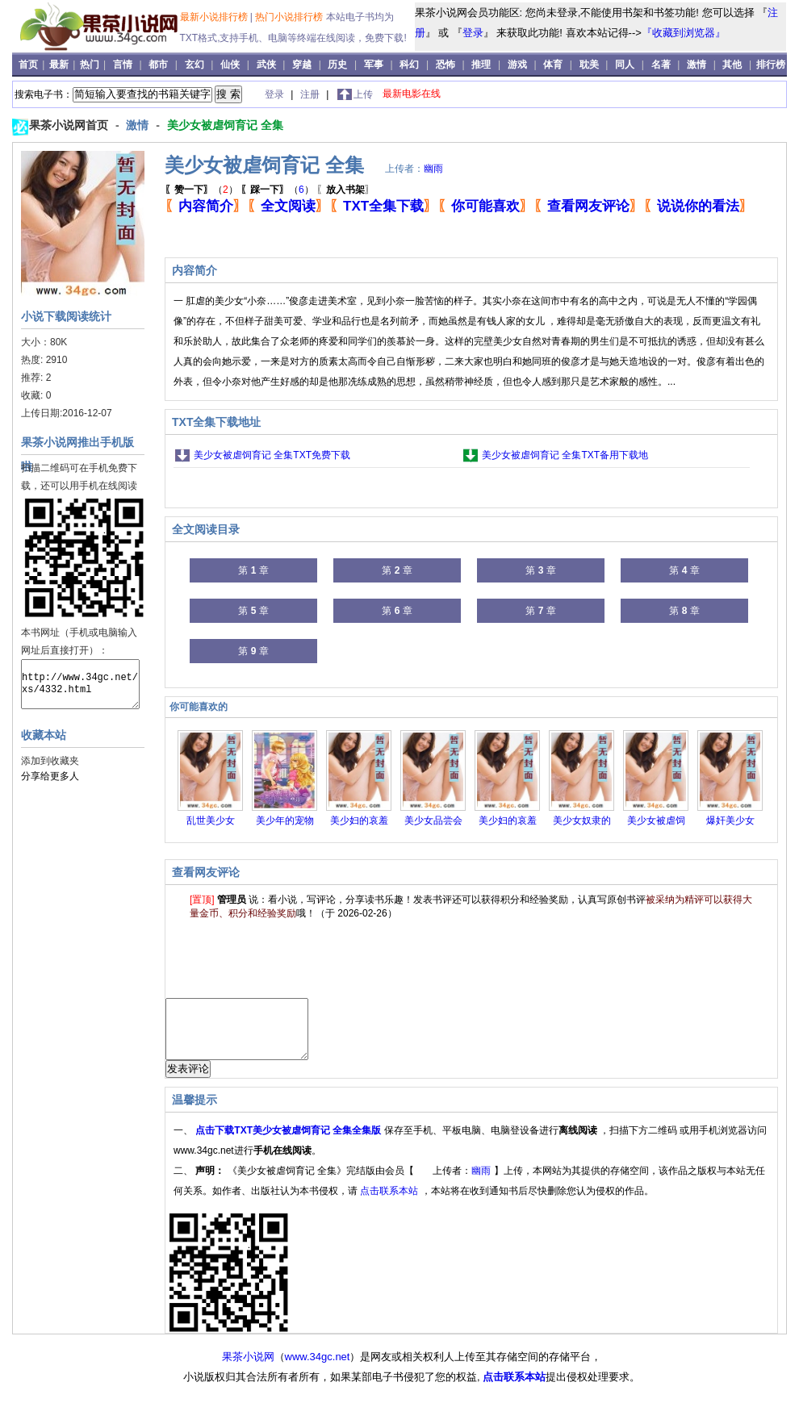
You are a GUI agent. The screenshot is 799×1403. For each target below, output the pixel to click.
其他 (732, 64)
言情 (122, 64)
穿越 (302, 64)
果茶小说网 (248, 1369)
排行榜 (770, 64)
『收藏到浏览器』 (684, 33)
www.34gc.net (317, 1369)
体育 (553, 64)
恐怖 (445, 64)
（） (201, 189)
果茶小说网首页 (70, 125)
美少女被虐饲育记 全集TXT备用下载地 (565, 455)
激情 (696, 64)
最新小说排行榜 (215, 17)
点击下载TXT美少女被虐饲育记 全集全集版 (289, 1142)
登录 (472, 33)
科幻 (409, 64)
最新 (60, 64)
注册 (311, 94)
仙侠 (230, 64)
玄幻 (194, 64)
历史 (337, 64)
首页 (29, 64)
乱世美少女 (210, 820)
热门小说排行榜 (290, 17)
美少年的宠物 (285, 820)
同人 (624, 64)
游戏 (517, 64)
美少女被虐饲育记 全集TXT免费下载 (272, 455)
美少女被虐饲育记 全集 (225, 125)
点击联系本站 (390, 1203)
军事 (373, 64)
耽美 (589, 64)
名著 (661, 64)
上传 (363, 94)
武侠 (266, 64)
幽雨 (433, 168)
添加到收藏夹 (50, 760)
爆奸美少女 (730, 820)
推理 (481, 64)
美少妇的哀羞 (359, 820)
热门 (91, 64)
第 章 (253, 570)
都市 (158, 64)
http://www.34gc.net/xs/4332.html (80, 684)
